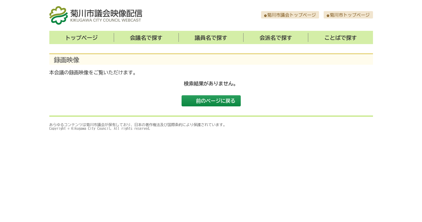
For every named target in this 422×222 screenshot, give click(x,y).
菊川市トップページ (350, 15)
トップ (81, 37)
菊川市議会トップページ (291, 15)
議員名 (211, 37)
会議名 (146, 37)
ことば (340, 37)
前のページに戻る (216, 100)
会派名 (276, 37)
